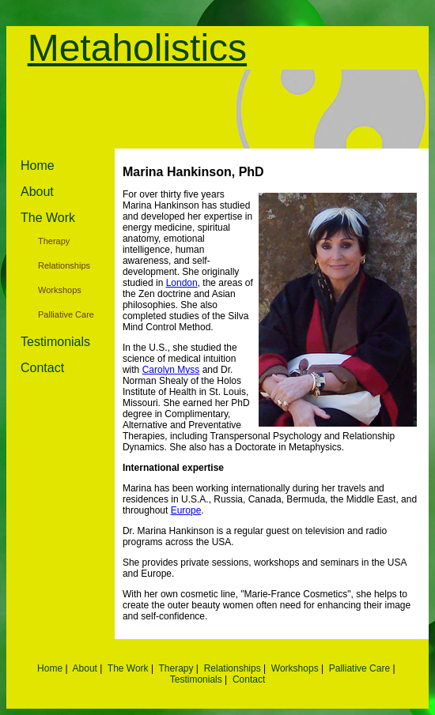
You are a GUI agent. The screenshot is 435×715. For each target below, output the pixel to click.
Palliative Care (66, 314)
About (37, 191)
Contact (42, 367)
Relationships (64, 265)
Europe (186, 510)
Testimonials (55, 341)
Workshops (59, 290)
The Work (48, 217)
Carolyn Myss (171, 369)
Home (38, 165)
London (182, 282)
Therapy (54, 241)
